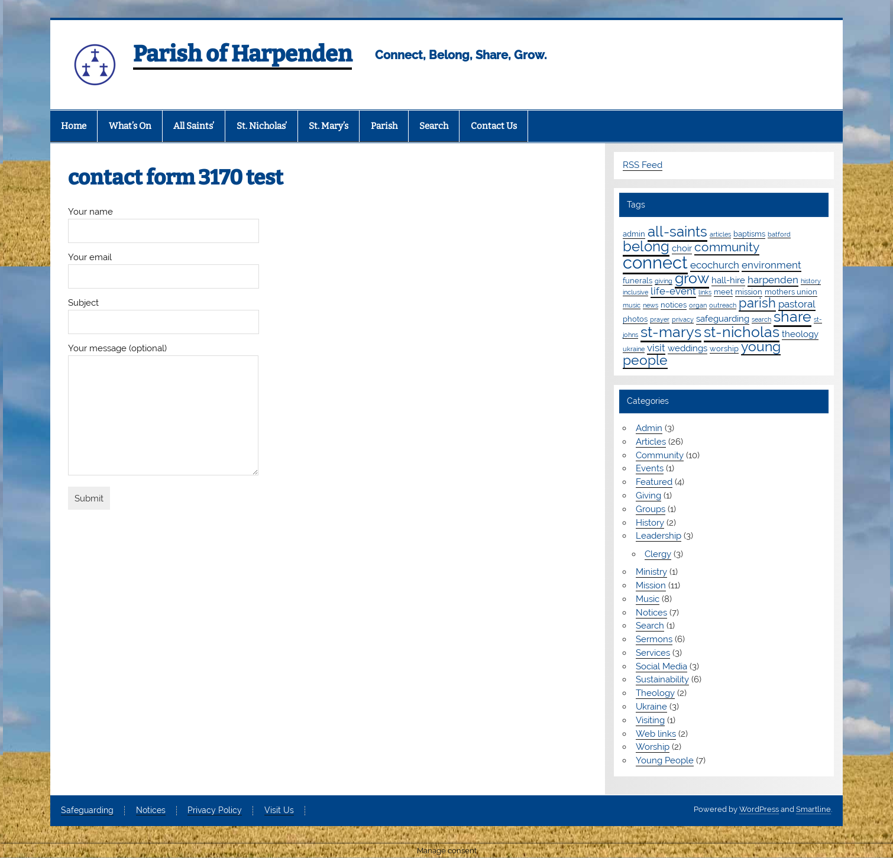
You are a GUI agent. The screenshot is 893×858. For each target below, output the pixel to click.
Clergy (658, 554)
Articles (651, 441)
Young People (665, 760)
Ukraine (651, 706)
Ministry (651, 571)
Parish (384, 126)
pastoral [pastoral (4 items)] (797, 304)
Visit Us (279, 811)
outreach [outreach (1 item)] (722, 305)
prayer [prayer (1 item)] (659, 319)
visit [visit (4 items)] (656, 348)
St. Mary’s (328, 126)
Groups (650, 509)
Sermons (654, 639)
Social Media (661, 666)
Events (650, 468)
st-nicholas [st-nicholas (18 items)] (741, 332)
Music (647, 599)
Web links (656, 734)
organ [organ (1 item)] (698, 305)
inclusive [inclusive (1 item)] (635, 292)
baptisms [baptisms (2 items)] (749, 233)
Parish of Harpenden (242, 53)
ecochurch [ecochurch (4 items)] (714, 265)
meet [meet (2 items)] (723, 291)
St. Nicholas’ (262, 126)
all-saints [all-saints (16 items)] (677, 231)
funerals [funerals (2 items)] (637, 280)
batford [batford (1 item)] (779, 234)
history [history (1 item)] (811, 280)
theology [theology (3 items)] (800, 334)
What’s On (130, 126)
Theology (655, 693)
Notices (651, 612)
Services (653, 652)
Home (73, 126)
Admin (649, 428)
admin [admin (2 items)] (634, 233)
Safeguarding (87, 811)
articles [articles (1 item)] (720, 234)
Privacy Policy (214, 811)
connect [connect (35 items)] (655, 262)
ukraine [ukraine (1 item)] (634, 348)
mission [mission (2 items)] (748, 291)
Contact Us (494, 126)
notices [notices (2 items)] (674, 304)
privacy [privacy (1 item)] (683, 319)
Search (433, 126)
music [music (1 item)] (631, 305)
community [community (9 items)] (726, 246)
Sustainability (662, 679)
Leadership (658, 535)
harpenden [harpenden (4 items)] (773, 280)
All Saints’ (193, 126)
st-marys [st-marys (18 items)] (670, 332)
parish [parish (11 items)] (757, 302)
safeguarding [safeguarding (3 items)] (722, 318)
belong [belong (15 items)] (646, 246)
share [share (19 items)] (792, 316)
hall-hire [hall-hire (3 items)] (728, 280)
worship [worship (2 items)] (724, 348)
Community (660, 455)
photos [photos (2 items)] (635, 318)
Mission (651, 585)
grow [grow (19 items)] (692, 278)
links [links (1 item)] (704, 292)
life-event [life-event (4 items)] (673, 291)
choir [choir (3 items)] (682, 248)
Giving (648, 495)
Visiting (650, 720)
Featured (654, 482)
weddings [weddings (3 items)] (687, 348)
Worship (652, 747)
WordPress (759, 809)
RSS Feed (642, 165)
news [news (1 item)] (650, 305)
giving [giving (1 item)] (663, 280)
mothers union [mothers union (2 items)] (791, 291)
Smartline (813, 809)
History (650, 522)
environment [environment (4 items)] (771, 265)
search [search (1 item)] (761, 319)
